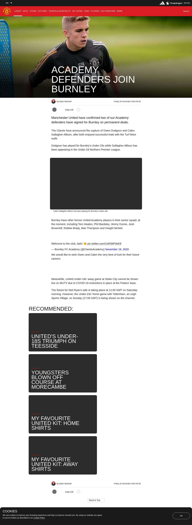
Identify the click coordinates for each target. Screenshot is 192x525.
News (57, 431)
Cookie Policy (39, 518)
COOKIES (10, 511)
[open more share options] (78, 109)
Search (111, 431)
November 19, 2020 (117, 249)
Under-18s (83, 431)
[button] (7, 3)
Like (69, 431)
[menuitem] (18, 11)
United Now (127, 431)
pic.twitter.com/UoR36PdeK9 (104, 243)
